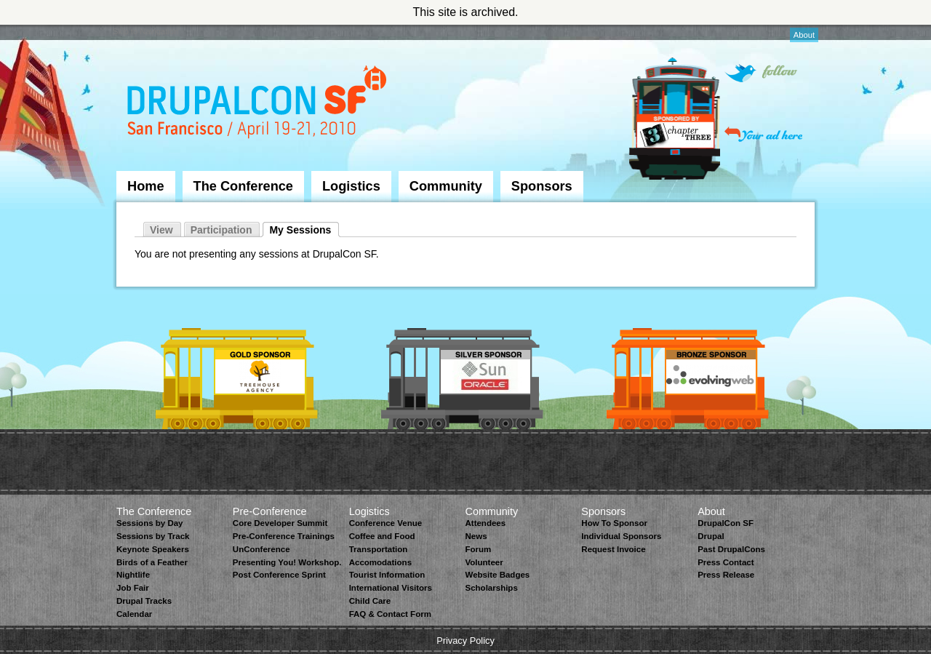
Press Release (726, 574)
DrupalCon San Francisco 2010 (258, 104)
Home (145, 186)
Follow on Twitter (760, 73)
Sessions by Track (153, 536)
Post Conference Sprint (279, 574)
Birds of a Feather (152, 562)
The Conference (243, 186)
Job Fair (132, 587)
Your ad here (763, 134)
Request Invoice (613, 549)
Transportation (378, 549)
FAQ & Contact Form (390, 614)
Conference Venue (385, 523)
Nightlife (133, 574)
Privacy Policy (465, 640)
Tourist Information (387, 574)
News (476, 536)
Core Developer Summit (280, 523)
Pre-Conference (270, 511)
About (804, 35)
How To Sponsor (614, 523)
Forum (478, 549)
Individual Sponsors (621, 536)
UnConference (261, 549)
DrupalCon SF (726, 523)
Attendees (485, 523)
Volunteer (484, 562)
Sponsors (541, 186)
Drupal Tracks (144, 601)
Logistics (351, 186)
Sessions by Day (149, 523)
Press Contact (726, 562)
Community (445, 186)
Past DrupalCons (731, 549)
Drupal (711, 536)
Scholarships (491, 587)
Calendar (134, 614)
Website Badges (497, 574)
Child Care (370, 601)
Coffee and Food (382, 536)
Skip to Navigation (145, 31)
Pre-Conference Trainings (284, 536)
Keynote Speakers (152, 549)
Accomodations (380, 562)
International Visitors (390, 587)
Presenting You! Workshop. (287, 562)
